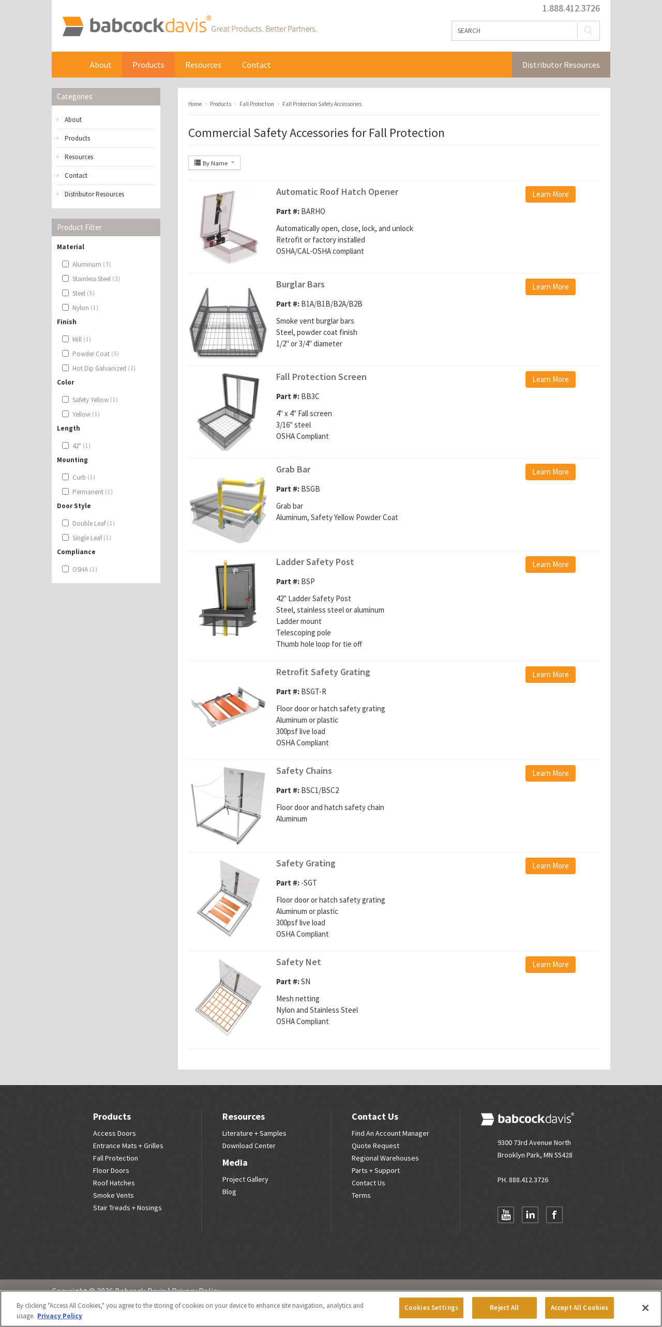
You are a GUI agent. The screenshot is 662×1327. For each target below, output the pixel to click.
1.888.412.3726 (571, 8)
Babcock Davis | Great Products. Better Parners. (189, 26)
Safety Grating (306, 863)
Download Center (249, 1145)
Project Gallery (245, 1179)
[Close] (645, 1308)
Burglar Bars (300, 284)
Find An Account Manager (390, 1133)
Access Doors (114, 1133)
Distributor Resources (561, 64)
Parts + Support (376, 1170)
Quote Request (375, 1145)
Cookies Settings (431, 1307)
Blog (229, 1191)
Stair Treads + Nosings (127, 1207)
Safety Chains (304, 770)
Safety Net (298, 962)
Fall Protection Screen (321, 377)
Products (148, 64)
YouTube (506, 1215)
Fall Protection (115, 1158)
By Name (214, 163)
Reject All (504, 1307)
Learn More (550, 194)
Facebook (554, 1215)
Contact (256, 64)
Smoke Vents (113, 1195)
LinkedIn (530, 1215)
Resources (203, 64)
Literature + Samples (254, 1133)
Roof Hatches (114, 1182)
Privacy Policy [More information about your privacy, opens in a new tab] (59, 1315)
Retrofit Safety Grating (323, 672)
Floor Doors (111, 1170)
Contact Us (375, 1116)
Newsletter (506, 1235)
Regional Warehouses (385, 1158)
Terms (361, 1195)
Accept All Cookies (579, 1307)
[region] (331, 1308)
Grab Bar (293, 469)
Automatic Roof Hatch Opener (337, 191)
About (101, 64)
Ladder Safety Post (315, 562)
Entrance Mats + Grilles (128, 1145)
